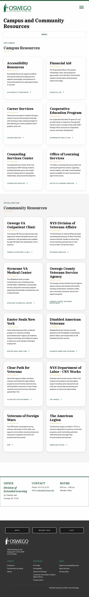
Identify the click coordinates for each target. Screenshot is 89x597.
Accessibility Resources (18, 92)
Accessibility (37, 568)
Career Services (15, 138)
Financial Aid (56, 92)
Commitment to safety (15, 568)
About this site (64, 568)
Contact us (11, 565)
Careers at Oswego (40, 572)
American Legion (58, 445)
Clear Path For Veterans (19, 399)
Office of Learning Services (63, 183)
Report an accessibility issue (69, 565)
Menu (44, 34)
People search (38, 580)
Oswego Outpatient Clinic (19, 252)
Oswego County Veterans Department (61, 302)
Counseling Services (17, 183)
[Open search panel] (81, 7)
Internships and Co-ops (61, 138)
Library (9, 572)
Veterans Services (59, 252)
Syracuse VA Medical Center (20, 303)
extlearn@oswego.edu (45, 490)
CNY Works (55, 399)
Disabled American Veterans (63, 351)
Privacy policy (64, 572)
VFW (9, 445)
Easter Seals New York (18, 351)
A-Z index (36, 565)
